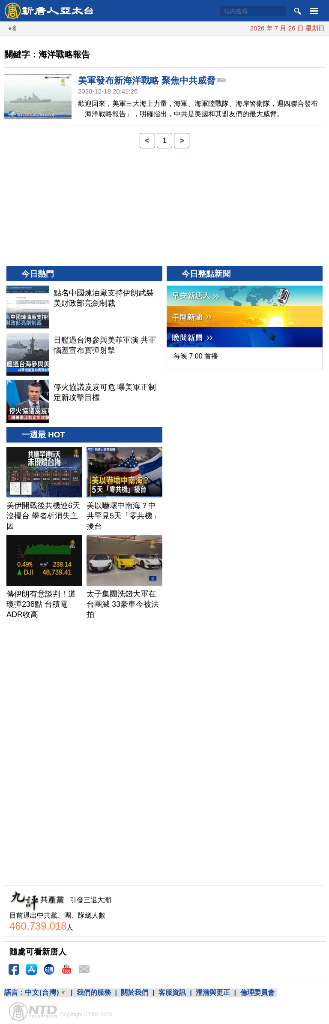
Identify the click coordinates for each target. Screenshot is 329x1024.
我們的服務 (94, 992)
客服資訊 (172, 992)
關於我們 (134, 992)
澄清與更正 (213, 992)
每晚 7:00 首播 (195, 356)
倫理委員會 (257, 992)
